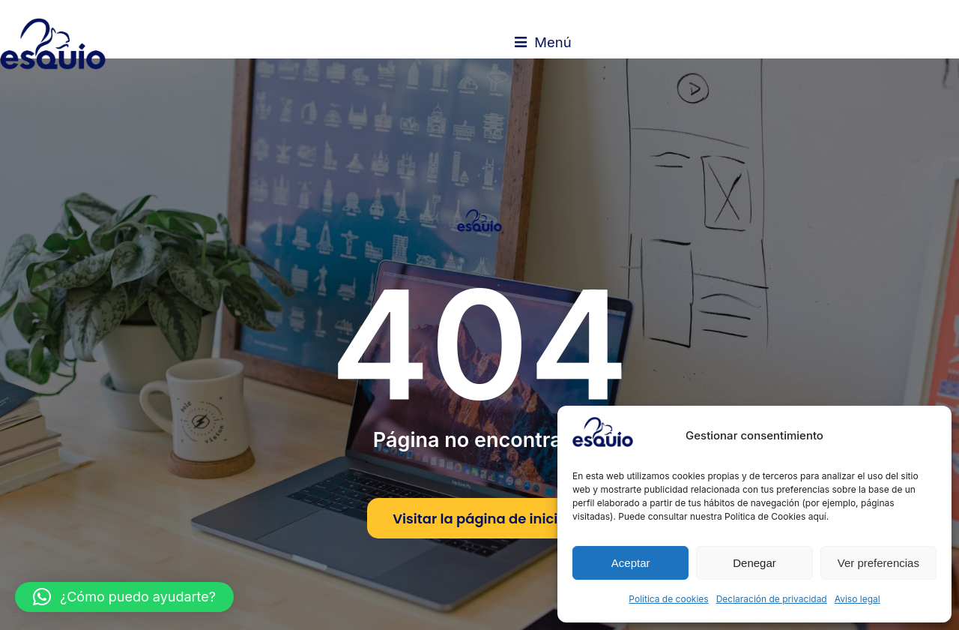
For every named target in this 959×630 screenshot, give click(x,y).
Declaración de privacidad (771, 598)
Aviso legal (857, 598)
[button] (124, 597)
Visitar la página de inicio (479, 544)
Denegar (754, 562)
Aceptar (630, 562)
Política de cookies (668, 598)
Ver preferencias (878, 562)
